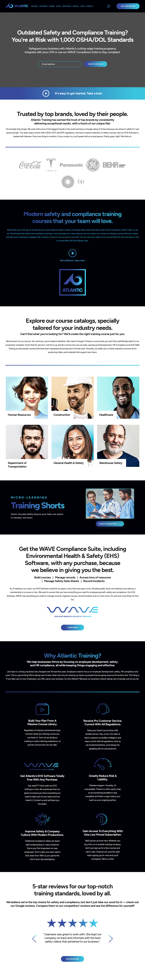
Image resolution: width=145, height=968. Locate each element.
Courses (34, 6)
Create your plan (95, 64)
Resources (67, 6)
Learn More (72, 627)
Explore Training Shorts (110, 524)
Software (43, 6)
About (58, 6)
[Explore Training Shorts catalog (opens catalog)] (110, 504)
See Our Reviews (72, 959)
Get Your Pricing (128, 6)
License (52, 6)
